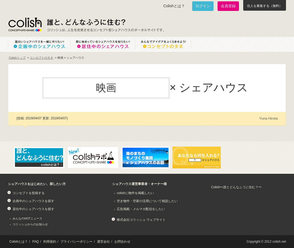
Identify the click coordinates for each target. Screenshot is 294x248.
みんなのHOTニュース (27, 218)
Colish (25, 25)
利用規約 (49, 241)
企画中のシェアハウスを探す (33, 201)
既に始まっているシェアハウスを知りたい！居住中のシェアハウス (102, 44)
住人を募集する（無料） (264, 6)
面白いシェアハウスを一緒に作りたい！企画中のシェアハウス (39, 44)
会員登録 (228, 6)
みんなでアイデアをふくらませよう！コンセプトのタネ (167, 44)
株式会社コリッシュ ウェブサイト (141, 220)
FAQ (35, 241)
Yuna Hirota (268, 118)
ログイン (202, 6)
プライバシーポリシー (76, 241)
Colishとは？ (174, 6)
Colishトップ (17, 57)
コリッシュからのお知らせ (30, 224)
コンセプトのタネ (41, 57)
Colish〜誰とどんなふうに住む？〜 (236, 187)
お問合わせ (122, 241)
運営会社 (103, 241)
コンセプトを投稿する (29, 193)
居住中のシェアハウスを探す (33, 209)
